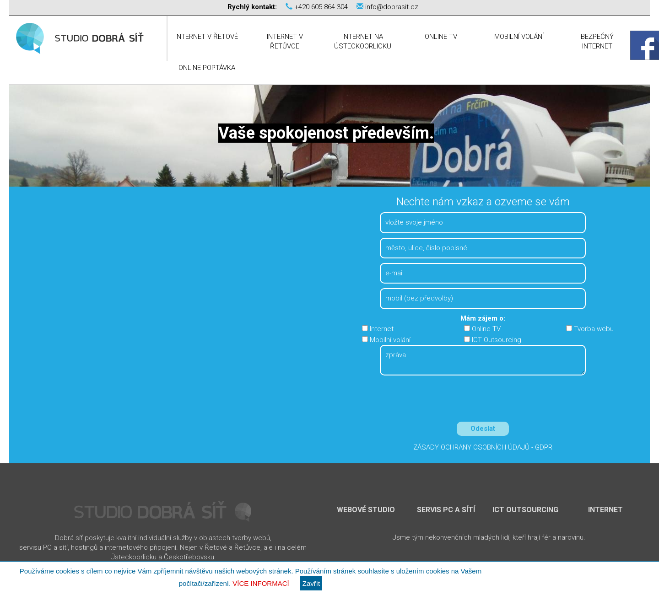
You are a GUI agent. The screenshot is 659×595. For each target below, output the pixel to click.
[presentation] (482, 400)
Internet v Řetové (206, 36)
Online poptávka (206, 68)
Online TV (441, 36)
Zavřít (311, 583)
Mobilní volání (519, 36)
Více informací (260, 583)
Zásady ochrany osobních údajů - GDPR (482, 447)
